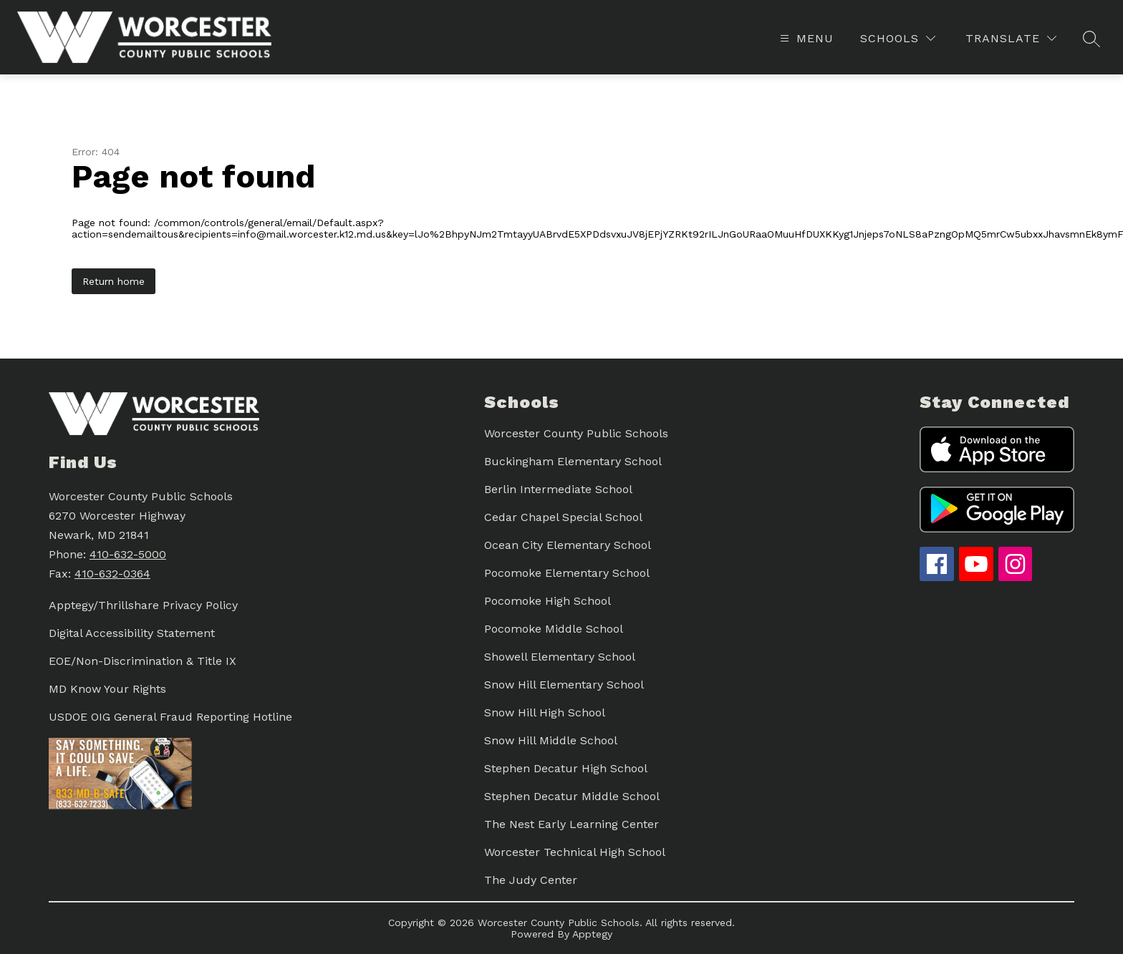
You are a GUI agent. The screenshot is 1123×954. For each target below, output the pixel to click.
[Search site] (1091, 38)
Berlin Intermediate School (558, 489)
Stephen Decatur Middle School (572, 796)
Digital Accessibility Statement (132, 633)
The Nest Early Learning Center (571, 824)
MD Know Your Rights (107, 689)
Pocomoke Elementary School (567, 573)
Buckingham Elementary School (573, 461)
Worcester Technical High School (574, 852)
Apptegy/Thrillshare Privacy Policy (143, 605)
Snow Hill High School (544, 712)
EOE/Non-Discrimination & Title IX (142, 661)
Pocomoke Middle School (553, 629)
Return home (113, 281)
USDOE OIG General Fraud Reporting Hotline (170, 717)
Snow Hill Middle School (550, 740)
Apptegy (592, 934)
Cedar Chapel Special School (563, 517)
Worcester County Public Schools (576, 433)
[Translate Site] (1011, 38)
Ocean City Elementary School (567, 545)
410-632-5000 (128, 554)
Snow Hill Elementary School (564, 684)
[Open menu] (805, 38)
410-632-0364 (112, 573)
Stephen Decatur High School (565, 768)
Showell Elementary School (559, 656)
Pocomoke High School (547, 601)
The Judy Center (530, 880)
